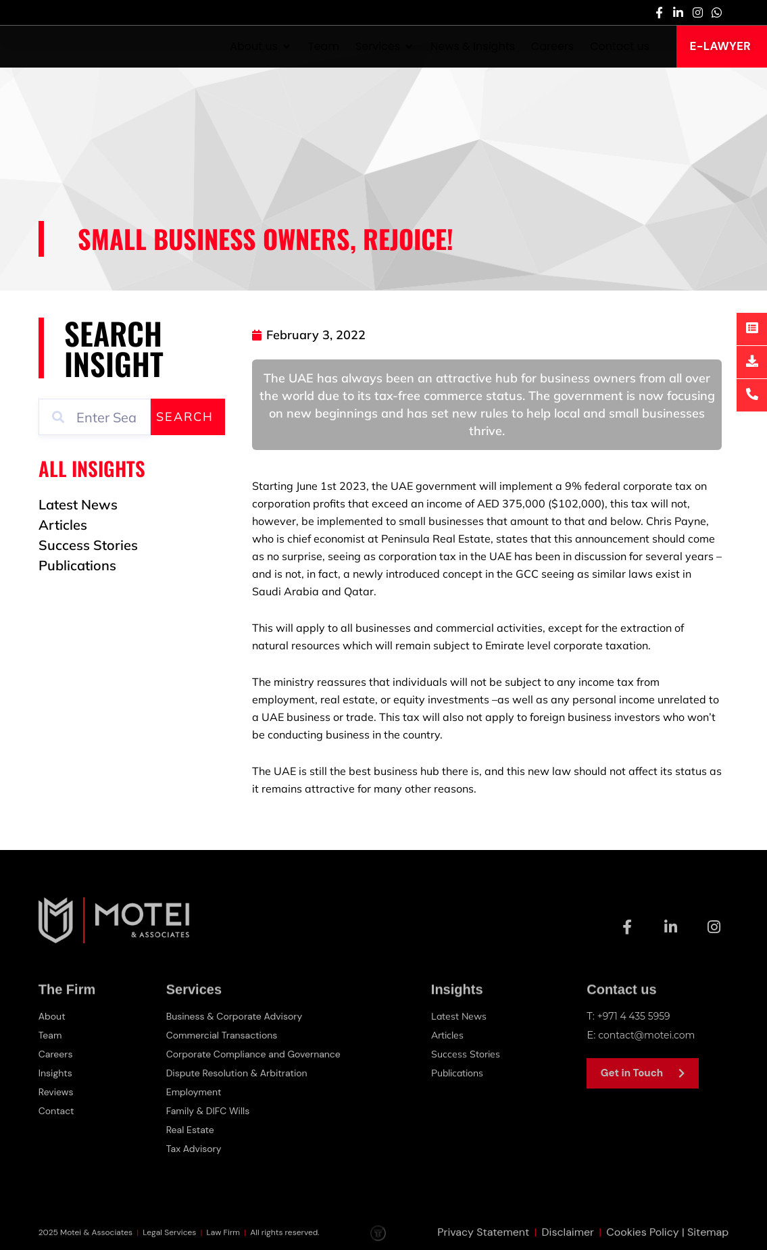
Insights (57, 1073)
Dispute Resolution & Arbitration (238, 1073)
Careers (57, 1054)
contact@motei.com (649, 1034)
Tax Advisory (192, 1148)
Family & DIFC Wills (207, 1111)
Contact (58, 1111)
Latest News (463, 1015)
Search (185, 416)
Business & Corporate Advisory (236, 1016)
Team (51, 1035)
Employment (192, 1092)
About (53, 1016)
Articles (452, 1034)
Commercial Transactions (222, 1035)
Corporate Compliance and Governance (256, 1054)
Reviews (57, 1092)
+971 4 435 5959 (636, 1015)
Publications (464, 1072)
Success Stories (470, 1053)
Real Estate (188, 1129)
